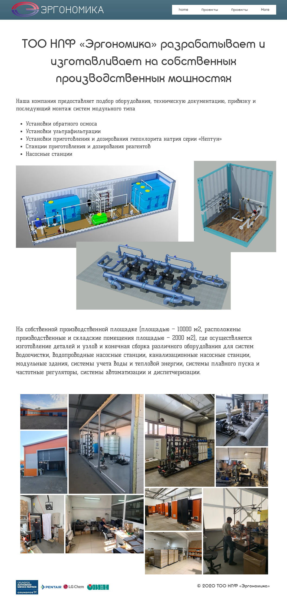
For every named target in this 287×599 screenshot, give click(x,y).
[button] (240, 11)
